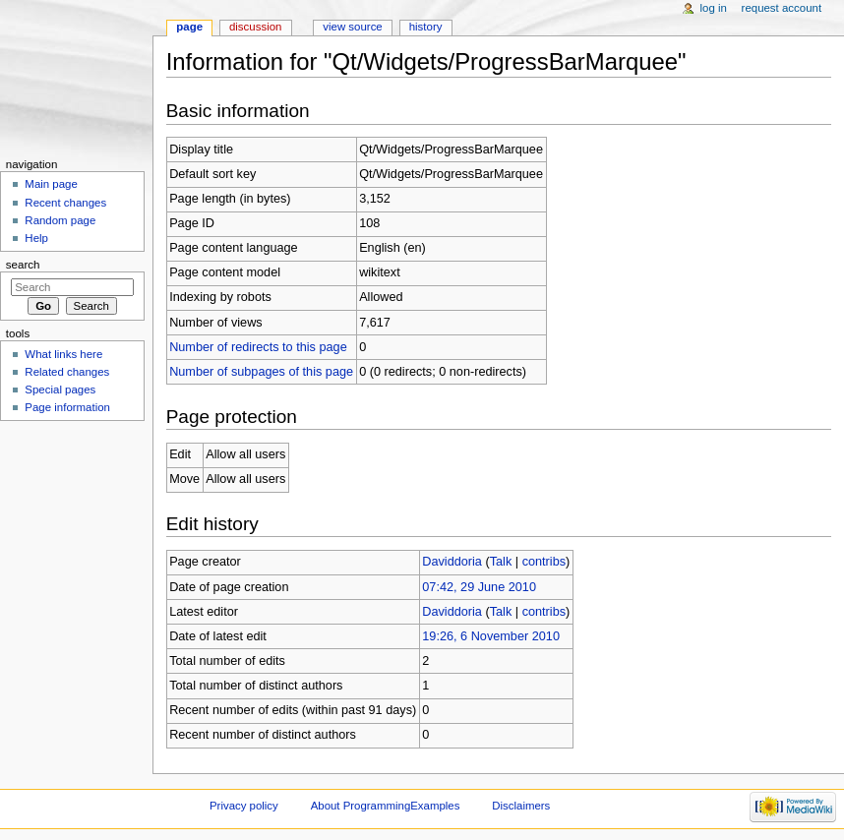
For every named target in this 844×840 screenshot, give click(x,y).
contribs (544, 562)
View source (352, 26)
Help (36, 238)
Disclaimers (521, 805)
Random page (60, 220)
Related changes (67, 372)
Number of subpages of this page (261, 372)
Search (23, 264)
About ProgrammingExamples (385, 805)
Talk (501, 562)
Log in (713, 8)
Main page (51, 184)
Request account (782, 8)
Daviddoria (452, 562)
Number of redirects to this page (258, 347)
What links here (63, 354)
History (426, 26)
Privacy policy (244, 805)
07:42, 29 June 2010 (479, 587)
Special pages (60, 389)
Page (189, 26)
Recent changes (65, 203)
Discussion (255, 26)
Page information (67, 407)
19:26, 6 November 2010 (491, 636)
